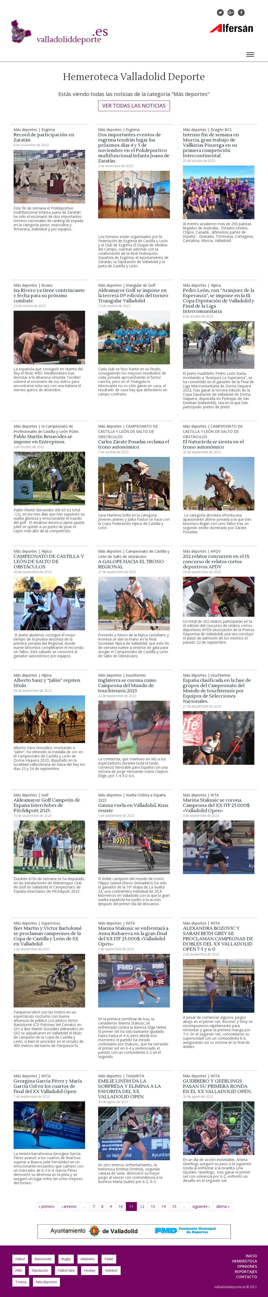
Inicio (251, 1255)
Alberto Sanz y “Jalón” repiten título (47, 683)
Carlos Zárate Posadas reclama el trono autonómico (133, 444)
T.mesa (20, 1282)
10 (121, 1206)
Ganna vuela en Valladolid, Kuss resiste (133, 808)
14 (163, 1206)
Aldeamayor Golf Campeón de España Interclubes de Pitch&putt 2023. (47, 805)
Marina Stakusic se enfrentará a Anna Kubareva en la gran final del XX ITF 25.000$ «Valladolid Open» (133, 936)
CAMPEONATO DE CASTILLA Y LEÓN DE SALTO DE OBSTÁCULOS (49, 561)
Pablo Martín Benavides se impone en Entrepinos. (43, 439)
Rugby (66, 1259)
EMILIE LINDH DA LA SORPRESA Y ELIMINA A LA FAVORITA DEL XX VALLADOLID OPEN (129, 1089)
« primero (46, 1206)
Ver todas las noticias (134, 105)
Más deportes (46, 1282)
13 (153, 1206)
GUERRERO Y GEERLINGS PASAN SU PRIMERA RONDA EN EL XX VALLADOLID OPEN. (217, 1086)
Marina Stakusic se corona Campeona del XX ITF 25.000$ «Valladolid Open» (216, 805)
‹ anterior (69, 1206)
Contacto (246, 1276)
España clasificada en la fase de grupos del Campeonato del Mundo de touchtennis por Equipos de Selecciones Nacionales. (217, 690)
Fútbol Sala (66, 1270)
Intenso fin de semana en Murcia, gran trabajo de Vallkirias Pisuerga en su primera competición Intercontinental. (211, 145)
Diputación (40, 1270)
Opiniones (247, 1266)
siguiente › (201, 1206)
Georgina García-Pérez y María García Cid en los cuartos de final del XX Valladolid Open (48, 1086)
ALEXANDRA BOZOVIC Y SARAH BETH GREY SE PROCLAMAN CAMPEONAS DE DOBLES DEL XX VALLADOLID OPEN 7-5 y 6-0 (218, 938)
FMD (18, 1270)
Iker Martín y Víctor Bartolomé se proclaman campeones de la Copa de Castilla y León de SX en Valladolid (48, 936)
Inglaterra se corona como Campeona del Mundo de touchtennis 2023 (127, 685)
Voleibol (111, 1270)
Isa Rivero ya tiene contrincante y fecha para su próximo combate (49, 295)
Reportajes (246, 1271)
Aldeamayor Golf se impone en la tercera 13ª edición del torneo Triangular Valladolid (133, 295)
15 (174, 1206)
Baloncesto (43, 1259)
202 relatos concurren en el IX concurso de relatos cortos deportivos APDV (216, 561)
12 (142, 1206)
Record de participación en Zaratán (44, 137)
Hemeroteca (244, 1261)
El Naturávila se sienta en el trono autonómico (213, 444)
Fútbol (20, 1259)
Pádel (109, 1259)
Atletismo (88, 1259)
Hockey (89, 1270)
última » (223, 1206)
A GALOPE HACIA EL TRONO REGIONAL (131, 564)
